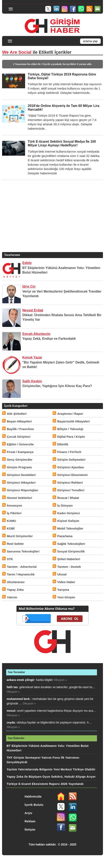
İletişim (30, 829)
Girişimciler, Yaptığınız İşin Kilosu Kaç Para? (57, 386)
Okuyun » (60, 680)
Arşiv (29, 813)
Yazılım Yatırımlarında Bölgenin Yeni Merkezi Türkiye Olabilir (51, 769)
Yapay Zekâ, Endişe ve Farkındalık (49, 338)
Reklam (30, 821)
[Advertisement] (52, 222)
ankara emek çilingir (20, 680)
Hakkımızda (33, 796)
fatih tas (12, 687)
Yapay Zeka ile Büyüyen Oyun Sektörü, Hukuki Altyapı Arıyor (51, 776)
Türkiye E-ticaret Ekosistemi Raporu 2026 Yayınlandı (45, 784)
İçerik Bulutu (34, 804)
